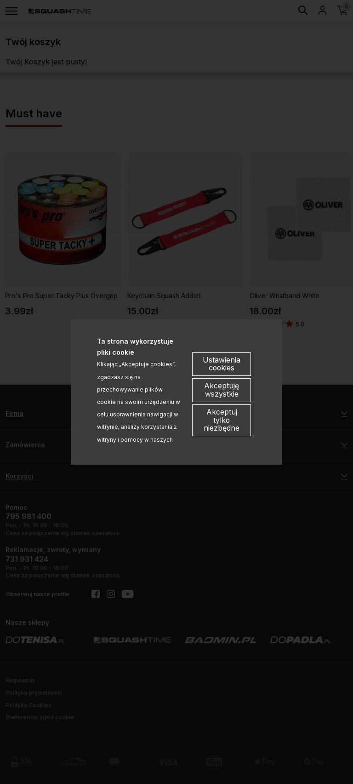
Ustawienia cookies (221, 364)
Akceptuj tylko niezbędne (221, 420)
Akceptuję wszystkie (221, 390)
